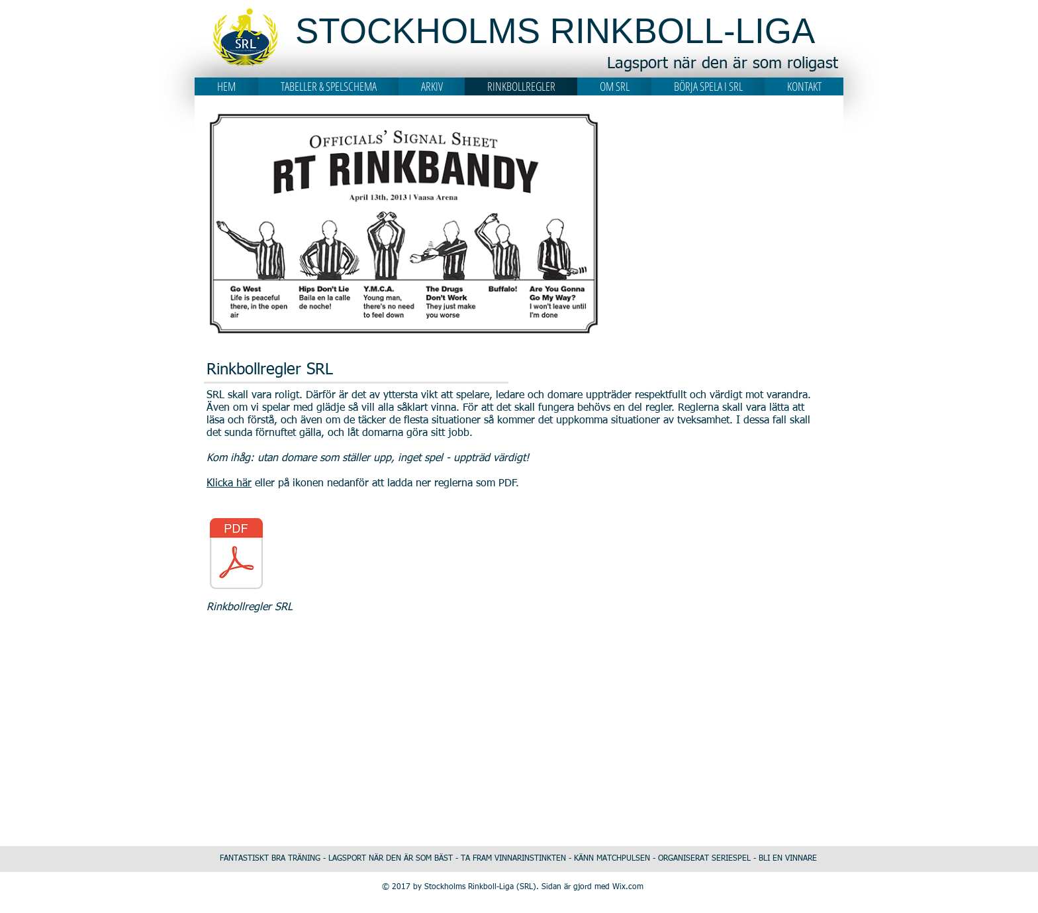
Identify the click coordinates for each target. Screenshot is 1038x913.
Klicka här (229, 483)
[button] (328, 86)
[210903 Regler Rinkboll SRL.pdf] (236, 555)
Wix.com (627, 887)
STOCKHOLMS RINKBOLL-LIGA (555, 30)
